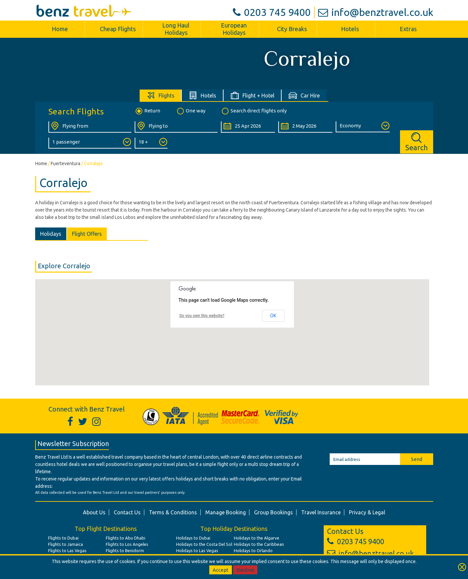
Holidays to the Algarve (256, 538)
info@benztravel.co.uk (375, 12)
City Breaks (292, 29)
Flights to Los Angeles (127, 544)
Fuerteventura (65, 163)
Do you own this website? (202, 315)
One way (190, 111)
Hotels (350, 29)
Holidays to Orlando (253, 550)
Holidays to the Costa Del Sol (204, 544)
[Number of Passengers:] (89, 143)
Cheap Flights (118, 29)
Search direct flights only (254, 111)
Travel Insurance (321, 512)
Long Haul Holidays (175, 29)
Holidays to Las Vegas (197, 550)
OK (273, 315)
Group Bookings (273, 512)
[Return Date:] (305, 127)
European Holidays (234, 29)
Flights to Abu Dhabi (125, 538)
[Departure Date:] (248, 127)
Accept (221, 570)
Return (147, 111)
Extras (408, 29)
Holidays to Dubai (193, 538)
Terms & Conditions (173, 512)
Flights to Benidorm (125, 550)
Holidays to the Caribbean (259, 544)
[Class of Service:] (363, 126)
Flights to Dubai (63, 538)
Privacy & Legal (367, 512)
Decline (245, 570)
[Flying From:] (89, 127)
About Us (94, 512)
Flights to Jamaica (65, 544)
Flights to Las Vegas (67, 550)
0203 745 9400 (272, 12)
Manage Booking (225, 512)
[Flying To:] (176, 127)
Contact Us (127, 512)
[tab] (161, 95)
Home (60, 29)
